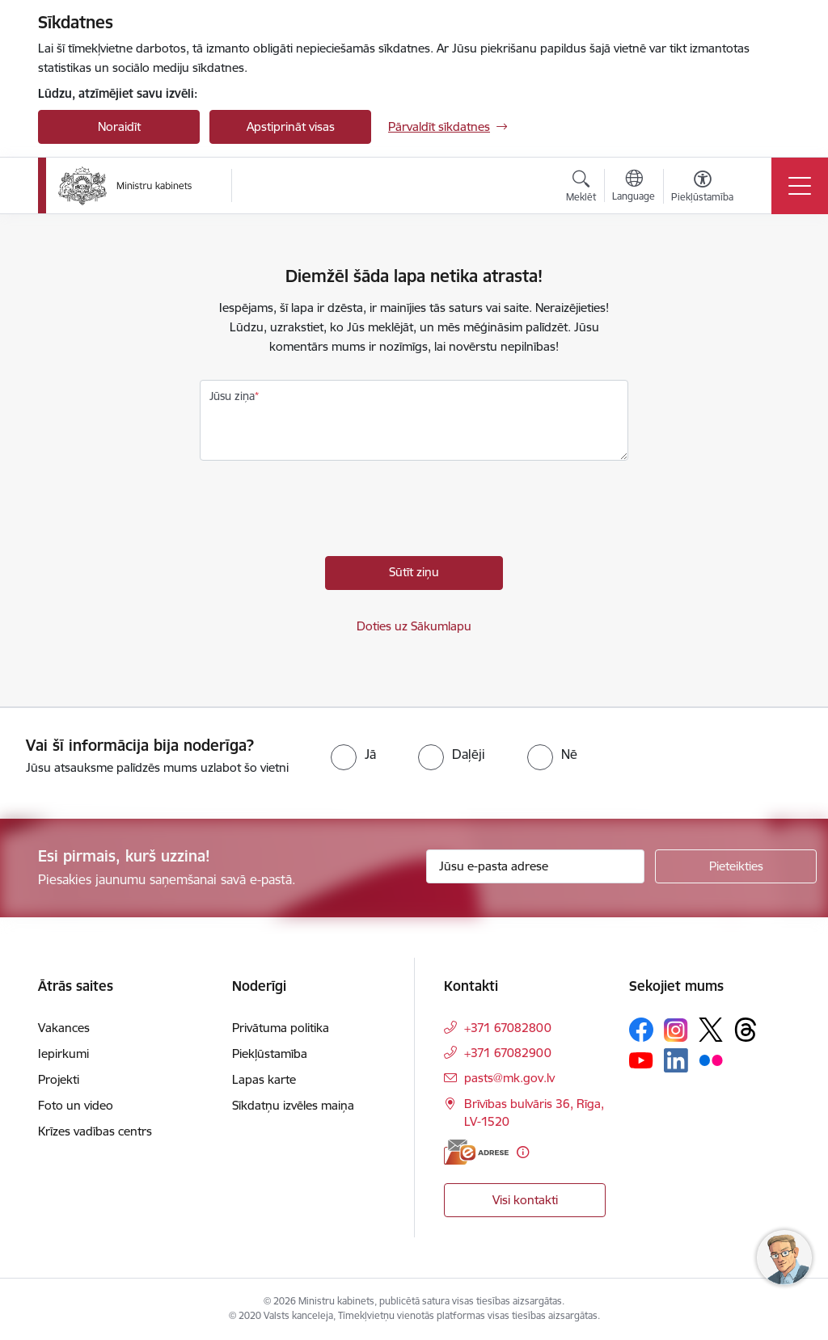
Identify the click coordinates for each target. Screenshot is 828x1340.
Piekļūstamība (269, 1053)
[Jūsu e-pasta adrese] (535, 866)
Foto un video (75, 1105)
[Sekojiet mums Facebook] (641, 1030)
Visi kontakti (525, 1199)
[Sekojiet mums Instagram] (676, 1030)
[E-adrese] (476, 1152)
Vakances (64, 1027)
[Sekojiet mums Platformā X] (711, 1030)
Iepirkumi (63, 1053)
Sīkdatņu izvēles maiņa (293, 1105)
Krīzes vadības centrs (95, 1131)
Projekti (58, 1079)
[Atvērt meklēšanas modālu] (581, 188)
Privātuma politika (280, 1027)
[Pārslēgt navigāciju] (799, 186)
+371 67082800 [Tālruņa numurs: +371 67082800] (507, 1027)
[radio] (353, 754)
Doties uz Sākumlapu (414, 626)
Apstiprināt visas (291, 126)
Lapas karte (264, 1079)
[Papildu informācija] (523, 1152)
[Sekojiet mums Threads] (745, 1030)
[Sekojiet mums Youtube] (641, 1059)
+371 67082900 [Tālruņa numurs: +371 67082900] (507, 1052)
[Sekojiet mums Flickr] (711, 1059)
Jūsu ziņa (232, 396)
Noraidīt (119, 126)
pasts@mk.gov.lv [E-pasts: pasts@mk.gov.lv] (509, 1077)
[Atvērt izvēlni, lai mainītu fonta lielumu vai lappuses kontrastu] (702, 188)
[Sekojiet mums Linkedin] (676, 1060)
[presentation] (323, 512)
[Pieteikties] (736, 866)
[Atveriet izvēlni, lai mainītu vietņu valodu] (633, 187)
